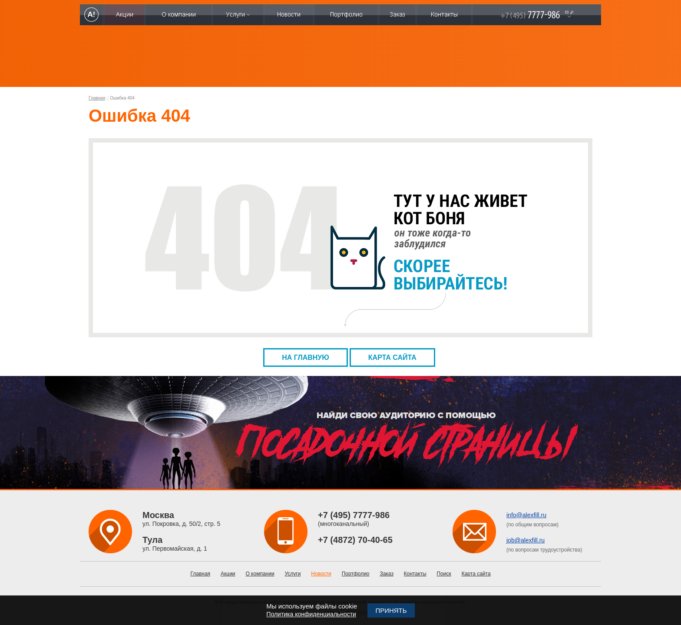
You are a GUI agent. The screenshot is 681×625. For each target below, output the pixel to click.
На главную (305, 357)
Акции (228, 574)
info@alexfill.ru (526, 515)
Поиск (444, 574)
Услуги (293, 574)
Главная (97, 98)
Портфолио (356, 574)
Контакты (415, 574)
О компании (259, 574)
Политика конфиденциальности (311, 614)
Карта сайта (392, 357)
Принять (391, 610)
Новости (321, 574)
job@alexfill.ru (525, 540)
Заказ (386, 574)
